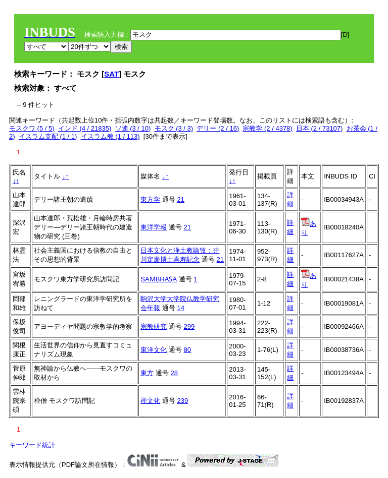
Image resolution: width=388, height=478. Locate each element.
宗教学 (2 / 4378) (267, 128)
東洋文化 (153, 349)
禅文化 (150, 400)
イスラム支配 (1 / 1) (48, 136)
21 (180, 199)
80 (187, 349)
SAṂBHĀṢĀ (158, 279)
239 (182, 400)
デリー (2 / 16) (218, 128)
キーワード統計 (32, 445)
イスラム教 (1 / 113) (110, 136)
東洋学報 (153, 227)
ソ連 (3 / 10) (133, 128)
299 (189, 326)
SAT (111, 74)
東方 (147, 373)
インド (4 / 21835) (85, 128)
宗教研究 (153, 326)
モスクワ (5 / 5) (32, 128)
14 (180, 308)
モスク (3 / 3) (174, 128)
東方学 (150, 199)
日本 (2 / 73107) (319, 128)
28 (174, 373)
